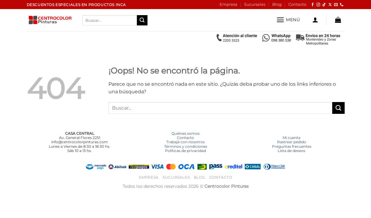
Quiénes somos (185, 133)
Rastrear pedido (291, 142)
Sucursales (254, 4)
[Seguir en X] (330, 5)
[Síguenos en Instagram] (318, 5)
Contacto (297, 4)
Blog (277, 4)
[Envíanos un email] (336, 5)
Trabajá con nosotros (185, 142)
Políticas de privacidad (185, 150)
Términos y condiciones (185, 146)
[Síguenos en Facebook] (312, 5)
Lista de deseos (291, 150)
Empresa (228, 4)
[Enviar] (142, 20)
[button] (288, 20)
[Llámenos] (341, 5)
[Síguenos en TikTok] (324, 5)
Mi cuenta (291, 137)
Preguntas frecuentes (291, 146)
